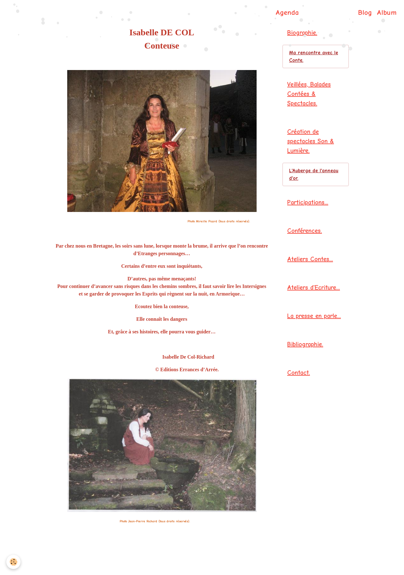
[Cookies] (13, 562)
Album (386, 13)
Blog (365, 13)
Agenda (287, 13)
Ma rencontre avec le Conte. (313, 56)
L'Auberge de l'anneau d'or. (313, 174)
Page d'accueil (248, 13)
